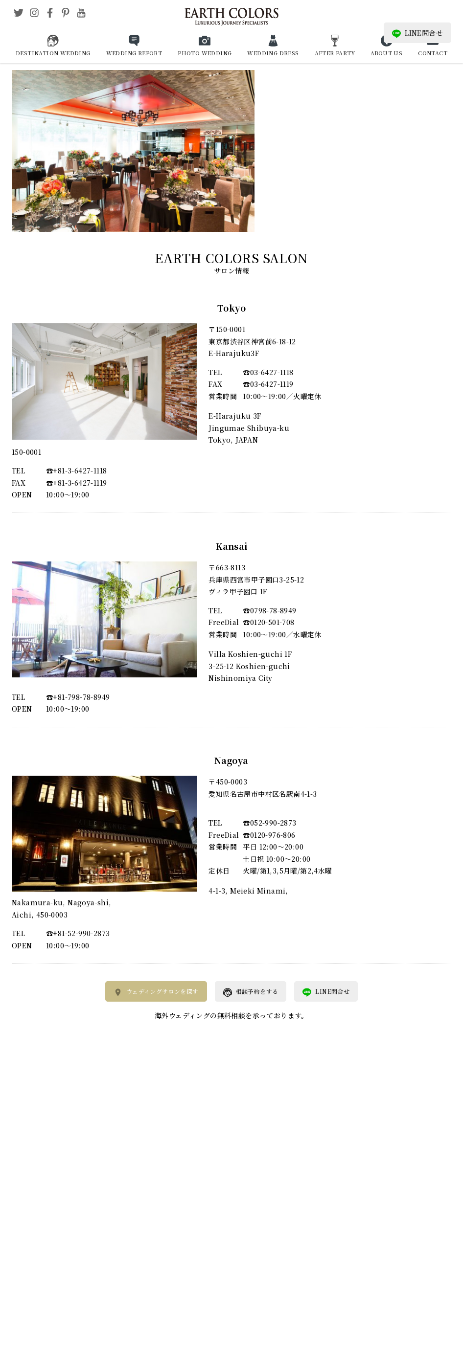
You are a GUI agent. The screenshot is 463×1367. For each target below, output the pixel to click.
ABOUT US (386, 53)
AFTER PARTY (335, 53)
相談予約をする (250, 992)
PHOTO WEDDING (205, 53)
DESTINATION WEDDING (53, 53)
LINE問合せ (417, 33)
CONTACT (432, 53)
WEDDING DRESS (273, 53)
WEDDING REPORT (134, 53)
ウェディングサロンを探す (156, 992)
